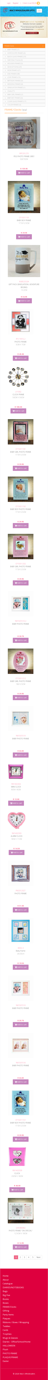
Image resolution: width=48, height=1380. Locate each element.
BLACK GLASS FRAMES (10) (15, 57)
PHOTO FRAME (10, 1353)
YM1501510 (20, 1005)
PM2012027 (20, 890)
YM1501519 (20, 735)
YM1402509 (17, 1170)
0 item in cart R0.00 (31, 3)
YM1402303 (16, 833)
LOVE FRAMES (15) (12, 77)
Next (38, 1257)
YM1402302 (16, 784)
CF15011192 (20, 506)
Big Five (6, 1295)
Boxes (6, 1303)
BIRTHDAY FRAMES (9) (14, 81)
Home (5, 1275)
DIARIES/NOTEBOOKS (13, 1287)
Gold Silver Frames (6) (14, 60)
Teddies (6, 1326)
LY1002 (18, 392)
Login (9, 3)
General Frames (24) (13, 67)
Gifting (6, 1310)
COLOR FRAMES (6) (13, 105)
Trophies (7, 1334)
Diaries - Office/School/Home (16, 1341)
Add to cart (24, 172)
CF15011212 (20, 678)
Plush (5, 1349)
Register (16, 3)
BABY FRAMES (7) (12, 50)
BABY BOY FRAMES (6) (14, 98)
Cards (5, 1330)
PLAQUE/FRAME (10, 1357)
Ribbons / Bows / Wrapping (16, 1322)
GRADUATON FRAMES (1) (15, 87)
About (6, 1279)
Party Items (8, 1314)
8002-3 (21, 948)
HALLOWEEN (9, 1345)
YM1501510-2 (20, 621)
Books (6, 1299)
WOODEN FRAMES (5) (14, 63)
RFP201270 (24, 153)
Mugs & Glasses (10, 1338)
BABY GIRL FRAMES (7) (14, 94)
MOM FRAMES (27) (12, 70)
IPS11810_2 (20, 339)
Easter (6, 1361)
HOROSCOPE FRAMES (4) (15, 53)
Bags (5, 1291)
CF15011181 (20, 449)
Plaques (6, 1318)
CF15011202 (20, 563)
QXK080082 (20, 1228)
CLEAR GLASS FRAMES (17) (15, 101)
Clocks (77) (10, 91)
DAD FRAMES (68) (12, 74)
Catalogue (8, 1283)
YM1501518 (20, 1062)
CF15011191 (24, 217)
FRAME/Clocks (9, 46)
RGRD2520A (24, 281)
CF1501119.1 (20, 1120)
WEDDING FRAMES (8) (14, 84)
